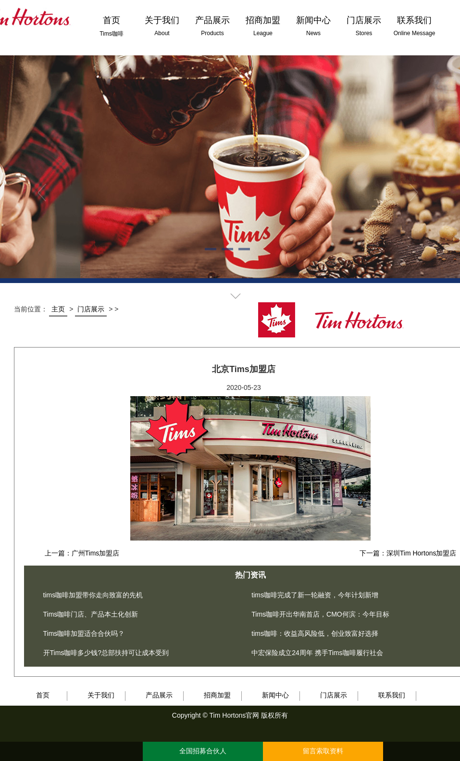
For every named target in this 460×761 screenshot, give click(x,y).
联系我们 (391, 695)
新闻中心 (275, 695)
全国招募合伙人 (202, 751)
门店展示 (90, 309)
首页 (43, 695)
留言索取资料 (323, 751)
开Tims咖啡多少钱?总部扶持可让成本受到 (106, 653)
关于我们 (100, 695)
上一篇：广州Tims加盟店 (82, 553)
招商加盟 (217, 695)
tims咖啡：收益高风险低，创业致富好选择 (314, 633)
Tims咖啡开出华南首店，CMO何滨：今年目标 (320, 614)
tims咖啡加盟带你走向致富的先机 (93, 595)
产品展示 (159, 695)
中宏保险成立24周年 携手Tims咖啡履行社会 (317, 653)
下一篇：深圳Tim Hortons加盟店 (408, 553)
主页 (58, 309)
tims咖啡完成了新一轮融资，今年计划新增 (314, 595)
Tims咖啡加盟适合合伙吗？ (84, 633)
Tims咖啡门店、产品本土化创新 (90, 614)
